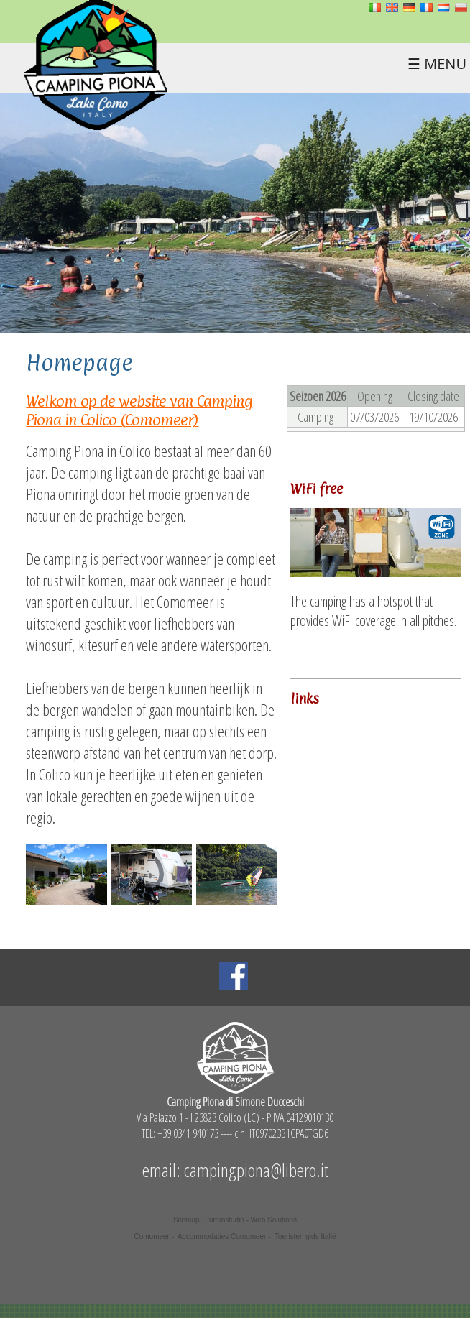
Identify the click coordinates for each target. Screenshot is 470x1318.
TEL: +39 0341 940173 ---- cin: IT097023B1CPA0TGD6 (235, 1133)
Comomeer (151, 1236)
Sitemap (186, 1220)
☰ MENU (436, 63)
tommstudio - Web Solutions (252, 1220)
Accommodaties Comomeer (222, 1236)
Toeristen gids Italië (305, 1236)
